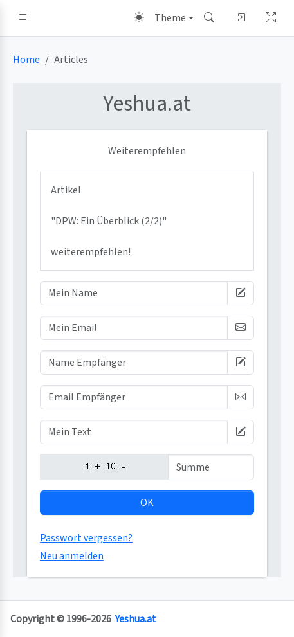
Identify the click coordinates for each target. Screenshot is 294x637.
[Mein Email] (134, 328)
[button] (23, 18)
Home (26, 60)
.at (147, 104)
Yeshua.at (135, 619)
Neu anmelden (72, 556)
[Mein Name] (134, 293)
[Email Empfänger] (134, 397)
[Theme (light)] (164, 18)
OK (147, 503)
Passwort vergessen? (86, 538)
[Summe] (211, 467)
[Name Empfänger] (134, 362)
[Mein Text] (134, 432)
